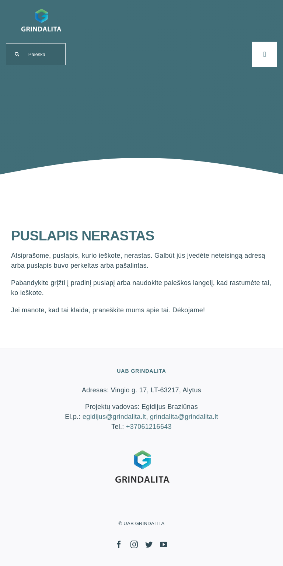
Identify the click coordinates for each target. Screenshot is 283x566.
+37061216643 (149, 426)
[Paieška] (36, 54)
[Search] (17, 54)
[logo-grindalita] (41, 7)
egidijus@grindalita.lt (114, 416)
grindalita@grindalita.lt (184, 416)
